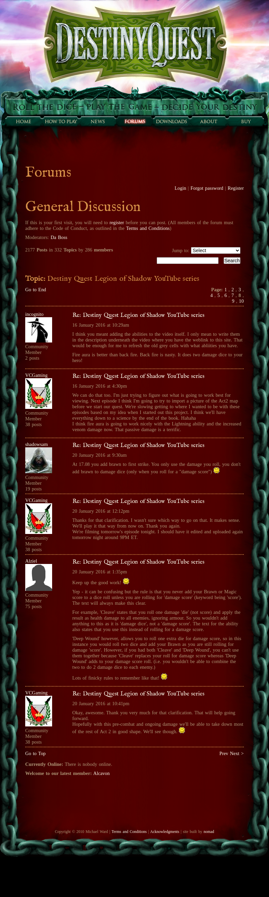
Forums (134, 121)
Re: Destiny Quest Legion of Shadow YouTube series (138, 315)
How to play (60, 121)
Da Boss (58, 237)
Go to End (35, 289)
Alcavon (101, 773)
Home (23, 121)
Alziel (31, 561)
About (208, 121)
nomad (208, 832)
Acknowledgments (164, 832)
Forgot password (207, 188)
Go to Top (35, 753)
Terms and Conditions (148, 228)
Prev (223, 753)
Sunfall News (97, 121)
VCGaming (36, 375)
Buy (245, 121)
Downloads (171, 121)
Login (180, 188)
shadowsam (36, 444)
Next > (237, 753)
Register (236, 188)
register (117, 222)
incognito (34, 314)
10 (241, 301)
